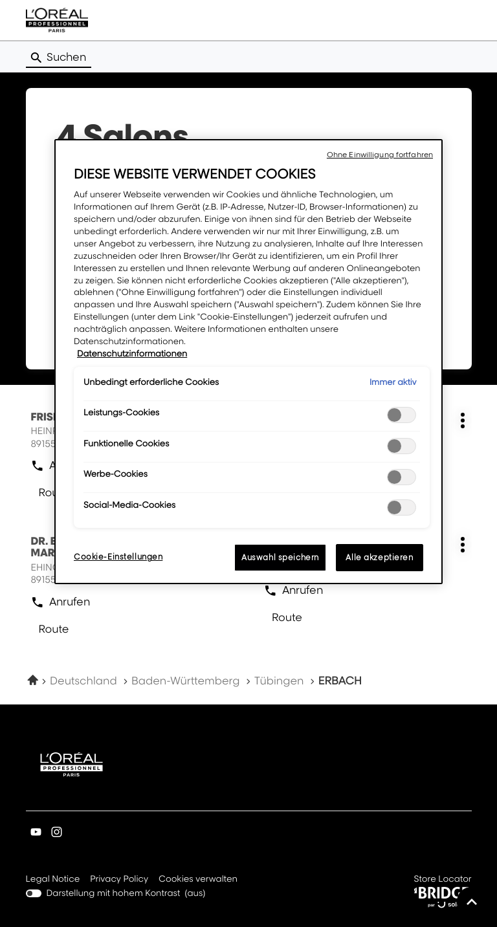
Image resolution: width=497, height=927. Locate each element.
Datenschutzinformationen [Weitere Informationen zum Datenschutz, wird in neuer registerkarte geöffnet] (132, 354)
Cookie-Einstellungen (118, 557)
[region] (248, 361)
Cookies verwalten (198, 879)
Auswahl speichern (280, 557)
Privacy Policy (119, 880)
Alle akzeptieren (379, 557)
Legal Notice (53, 880)
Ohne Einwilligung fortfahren (380, 154)
